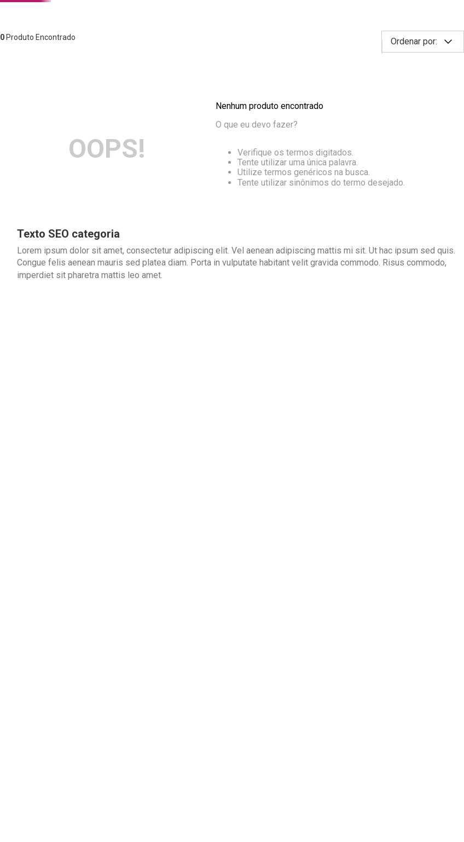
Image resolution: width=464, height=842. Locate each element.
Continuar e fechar (232, 821)
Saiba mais (277, 797)
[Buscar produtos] (285, 42)
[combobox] (182, 42)
